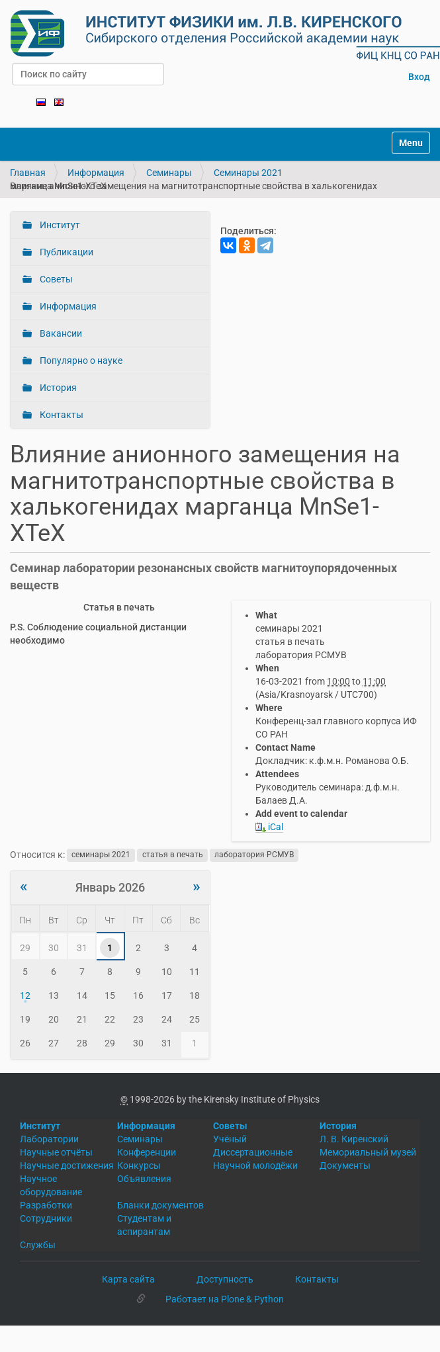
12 (25, 995)
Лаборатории (49, 1139)
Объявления (144, 1178)
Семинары (169, 172)
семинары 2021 (100, 855)
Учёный (230, 1139)
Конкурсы (139, 1165)
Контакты (60, 414)
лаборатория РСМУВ (254, 855)
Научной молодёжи (255, 1165)
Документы (345, 1165)
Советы (55, 279)
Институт (59, 225)
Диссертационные (252, 1152)
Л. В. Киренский (354, 1139)
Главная (28, 172)
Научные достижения (67, 1165)
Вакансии (60, 333)
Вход (419, 76)
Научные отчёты (56, 1152)
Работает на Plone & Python (224, 1299)
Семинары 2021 (248, 172)
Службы (38, 1245)
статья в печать (172, 855)
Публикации (65, 252)
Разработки (46, 1205)
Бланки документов (160, 1205)
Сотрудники (46, 1218)
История (57, 387)
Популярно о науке (80, 360)
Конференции (146, 1152)
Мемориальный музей (368, 1152)
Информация (95, 172)
